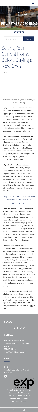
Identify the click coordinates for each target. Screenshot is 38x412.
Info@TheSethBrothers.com (15, 352)
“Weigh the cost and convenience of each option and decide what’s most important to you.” (19, 199)
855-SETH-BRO (10, 349)
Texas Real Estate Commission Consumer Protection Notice (20, 399)
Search (29, 39)
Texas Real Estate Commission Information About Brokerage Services (19, 393)
